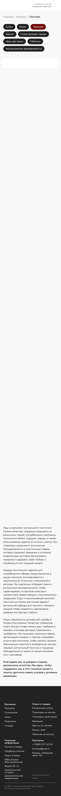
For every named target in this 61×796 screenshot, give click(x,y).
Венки (23, 26)
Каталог (21, 16)
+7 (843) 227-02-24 (42, 4)
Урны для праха (14, 41)
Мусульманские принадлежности (24, 48)
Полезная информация (12, 741)
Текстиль (34, 16)
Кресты (10, 34)
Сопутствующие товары (33, 34)
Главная (8, 16)
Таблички (35, 41)
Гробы (9, 26)
